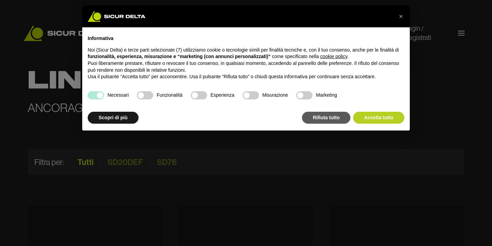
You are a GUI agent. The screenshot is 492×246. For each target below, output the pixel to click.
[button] (400, 16)
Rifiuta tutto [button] (326, 117)
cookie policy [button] (333, 56)
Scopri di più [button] (113, 117)
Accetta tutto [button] (378, 117)
